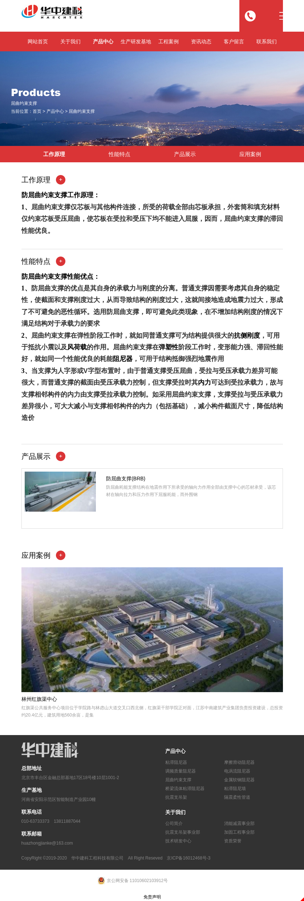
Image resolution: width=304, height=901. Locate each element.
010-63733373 (35, 821)
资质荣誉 (233, 841)
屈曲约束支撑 (82, 111)
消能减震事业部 (239, 823)
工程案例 (168, 41)
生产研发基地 (136, 41)
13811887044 (67, 821)
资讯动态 (201, 41)
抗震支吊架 (176, 797)
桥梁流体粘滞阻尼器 (184, 788)
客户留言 (234, 41)
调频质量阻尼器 (180, 771)
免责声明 (152, 897)
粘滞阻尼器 (176, 762)
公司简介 (174, 823)
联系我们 (266, 41)
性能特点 (119, 154)
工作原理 (54, 154)
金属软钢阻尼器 (239, 779)
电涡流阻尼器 (237, 771)
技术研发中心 (178, 841)
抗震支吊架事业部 (182, 832)
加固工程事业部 (239, 832)
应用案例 (250, 154)
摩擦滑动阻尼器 (239, 762)
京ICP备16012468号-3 (188, 858)
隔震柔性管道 (237, 797)
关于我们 (70, 41)
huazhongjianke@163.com (47, 843)
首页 (37, 111)
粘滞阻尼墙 (235, 788)
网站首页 (38, 41)
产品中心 (103, 41)
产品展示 (185, 154)
